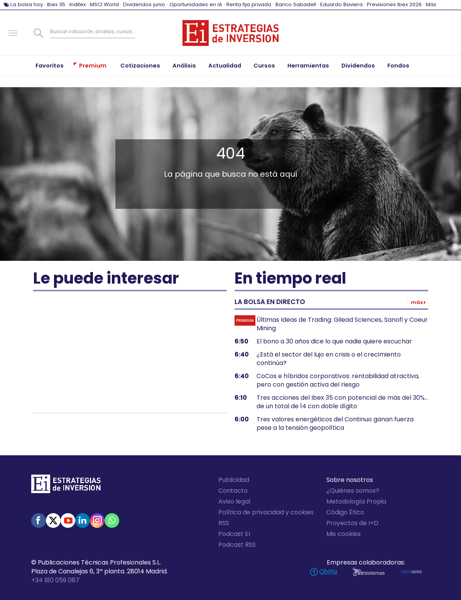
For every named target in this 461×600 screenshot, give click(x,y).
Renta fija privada (248, 4)
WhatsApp (112, 520)
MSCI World (104, 4)
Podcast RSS (237, 544)
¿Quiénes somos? (352, 490)
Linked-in (82, 520)
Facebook (38, 520)
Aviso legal (234, 501)
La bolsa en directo (270, 301)
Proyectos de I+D (352, 523)
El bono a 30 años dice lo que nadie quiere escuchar (334, 341)
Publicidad (233, 479)
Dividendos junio (144, 4)
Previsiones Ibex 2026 (394, 4)
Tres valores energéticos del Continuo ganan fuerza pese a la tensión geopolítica (335, 423)
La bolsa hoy (26, 4)
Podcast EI (234, 533)
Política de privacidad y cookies (266, 512)
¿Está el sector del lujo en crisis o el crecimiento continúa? (329, 358)
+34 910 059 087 (55, 580)
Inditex (77, 4)
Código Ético (345, 512)
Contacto (233, 490)
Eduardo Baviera (341, 4)
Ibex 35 (56, 4)
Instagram (97, 520)
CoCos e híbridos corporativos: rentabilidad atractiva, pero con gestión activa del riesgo (338, 380)
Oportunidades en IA (195, 4)
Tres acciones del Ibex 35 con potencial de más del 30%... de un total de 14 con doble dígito (342, 402)
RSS (223, 523)
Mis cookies (343, 533)
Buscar (38, 33)
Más (431, 4)
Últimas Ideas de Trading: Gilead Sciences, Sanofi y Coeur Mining (342, 324)
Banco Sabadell (295, 4)
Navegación (13, 33)
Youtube (68, 520)
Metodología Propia (356, 501)
